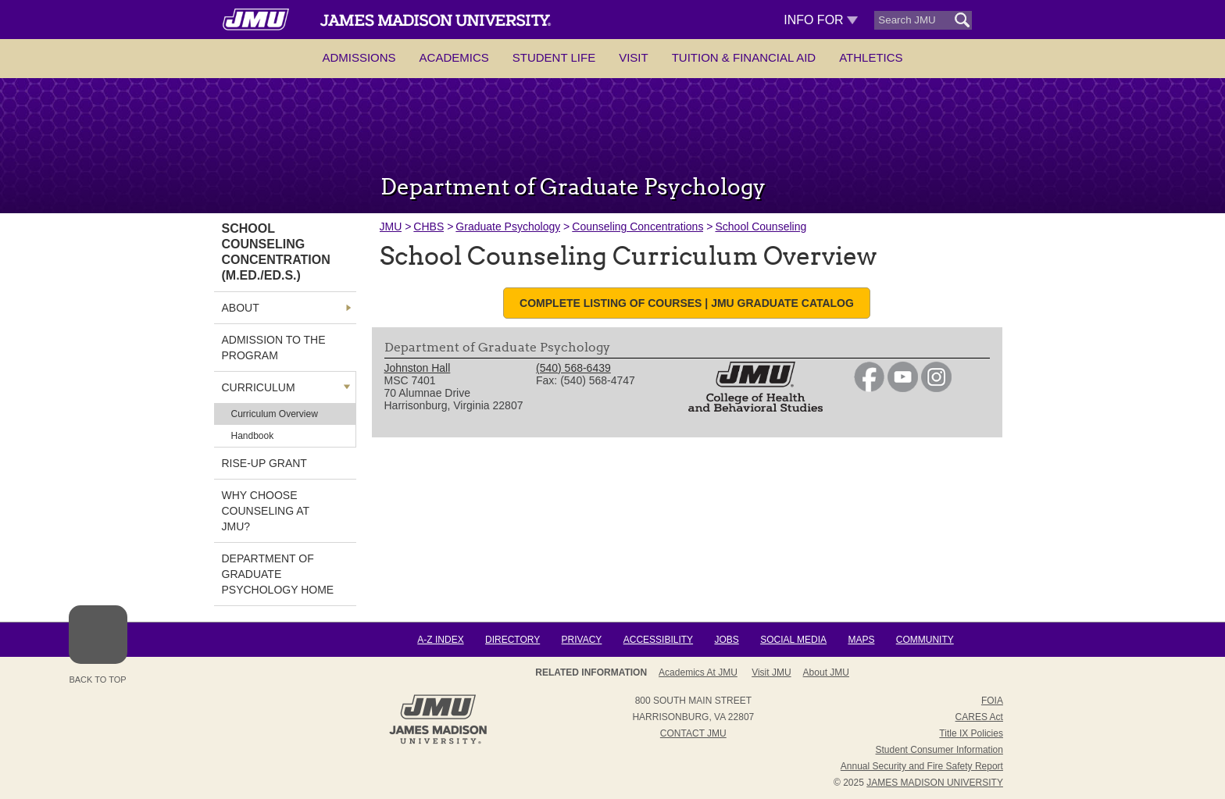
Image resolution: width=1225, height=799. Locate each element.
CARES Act (979, 717)
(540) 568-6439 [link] (573, 368)
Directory (512, 639)
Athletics (870, 57)
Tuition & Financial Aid (744, 57)
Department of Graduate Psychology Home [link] (278, 574)
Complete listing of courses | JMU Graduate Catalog (687, 303)
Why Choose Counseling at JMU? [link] (265, 511)
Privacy (582, 639)
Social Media (793, 639)
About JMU (826, 672)
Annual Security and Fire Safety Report (922, 766)
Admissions (358, 57)
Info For (821, 20)
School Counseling (760, 226)
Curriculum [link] (258, 387)
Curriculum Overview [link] (274, 413)
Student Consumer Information (939, 749)
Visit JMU (771, 672)
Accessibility (658, 639)
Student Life (553, 57)
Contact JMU (693, 733)
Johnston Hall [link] (417, 368)
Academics (454, 57)
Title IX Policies (971, 733)
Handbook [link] (252, 435)
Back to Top (98, 644)
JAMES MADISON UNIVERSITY (934, 782)
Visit (633, 57)
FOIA (992, 700)
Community (925, 639)
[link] (869, 388)
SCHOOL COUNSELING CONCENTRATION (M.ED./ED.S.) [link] (276, 252)
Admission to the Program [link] (274, 348)
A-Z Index (440, 639)
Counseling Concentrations (637, 226)
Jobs (726, 639)
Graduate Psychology (507, 226)
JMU (391, 226)
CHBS (428, 226)
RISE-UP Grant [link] (264, 463)
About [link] (240, 307)
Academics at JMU (698, 672)
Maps (861, 639)
